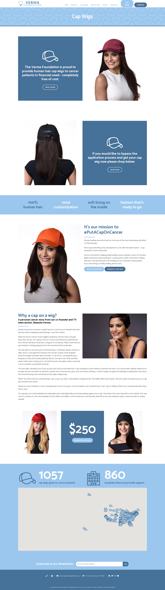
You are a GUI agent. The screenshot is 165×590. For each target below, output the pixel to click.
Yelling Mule (89, 587)
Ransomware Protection (109, 587)
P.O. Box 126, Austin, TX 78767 (94, 576)
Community (84, 5)
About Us (74, 5)
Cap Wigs (127, 3)
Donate (140, 5)
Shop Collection (94, 269)
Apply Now (50, 87)
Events (105, 5)
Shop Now (114, 169)
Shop (66, 5)
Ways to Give (95, 5)
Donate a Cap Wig (115, 269)
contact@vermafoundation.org (68, 576)
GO (125, 564)
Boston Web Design (98, 587)
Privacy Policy (82, 587)
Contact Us (114, 5)
